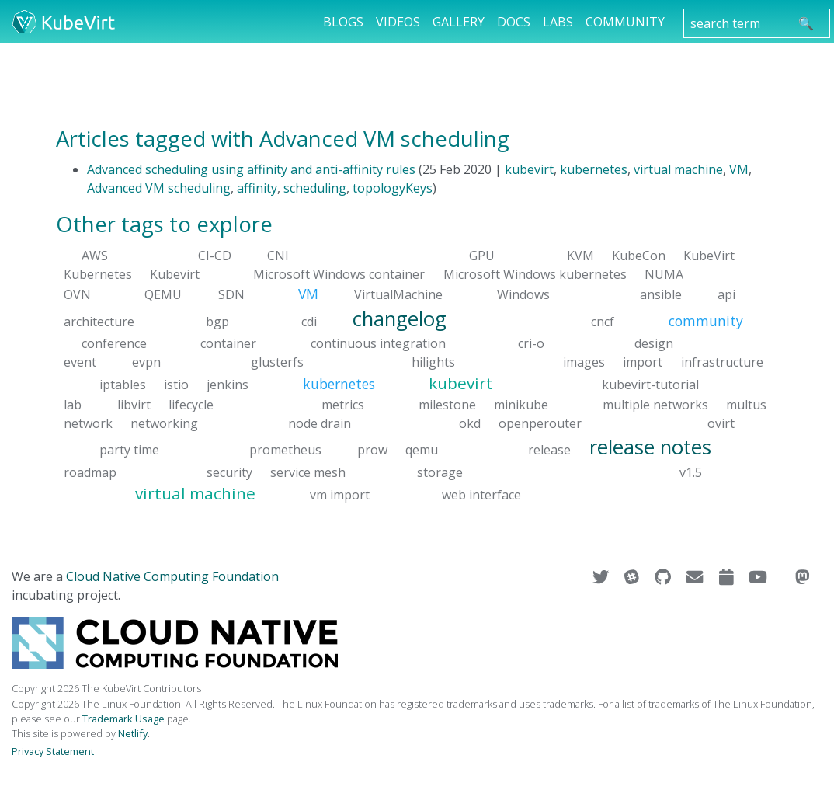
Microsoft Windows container (339, 274)
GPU (482, 255)
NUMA (664, 274)
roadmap (90, 471)
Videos (398, 21)
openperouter (540, 423)
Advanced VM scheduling (159, 188)
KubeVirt (709, 255)
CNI (278, 255)
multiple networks (655, 404)
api (726, 294)
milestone (447, 404)
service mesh (308, 471)
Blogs (343, 21)
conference (114, 343)
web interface (481, 494)
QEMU (163, 294)
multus (746, 404)
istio (176, 384)
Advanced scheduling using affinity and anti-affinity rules (251, 169)
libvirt (134, 404)
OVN (77, 294)
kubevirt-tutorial (650, 384)
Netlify (133, 733)
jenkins (227, 384)
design (653, 343)
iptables (122, 384)
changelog (400, 318)
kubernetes (593, 169)
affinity (257, 188)
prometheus (285, 449)
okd (470, 423)
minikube (521, 404)
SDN (231, 294)
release (549, 449)
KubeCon (638, 255)
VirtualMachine (398, 294)
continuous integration (378, 343)
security (229, 471)
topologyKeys (393, 188)
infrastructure (722, 362)
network (88, 423)
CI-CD (214, 255)
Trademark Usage (123, 719)
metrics (342, 404)
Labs (558, 21)
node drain (319, 423)
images (584, 362)
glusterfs (277, 362)
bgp (217, 320)
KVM (580, 255)
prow (372, 449)
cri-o (531, 343)
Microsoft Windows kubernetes (535, 274)
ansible (661, 294)
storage (440, 471)
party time (129, 449)
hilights (433, 362)
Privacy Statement (53, 751)
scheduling (314, 188)
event (80, 362)
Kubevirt (175, 274)
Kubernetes (98, 274)
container (228, 343)
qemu (421, 449)
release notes (650, 447)
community (706, 320)
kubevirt (529, 169)
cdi (309, 320)
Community (625, 21)
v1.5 (690, 471)
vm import (340, 494)
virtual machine (678, 169)
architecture (99, 320)
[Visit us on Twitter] (602, 576)
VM (739, 169)
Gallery (459, 21)
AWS (95, 255)
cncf (602, 320)
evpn (146, 362)
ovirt (721, 423)
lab (73, 404)
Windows (523, 294)
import (642, 362)
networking (164, 423)
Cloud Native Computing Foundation (172, 576)
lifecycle (191, 404)
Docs (513, 21)
